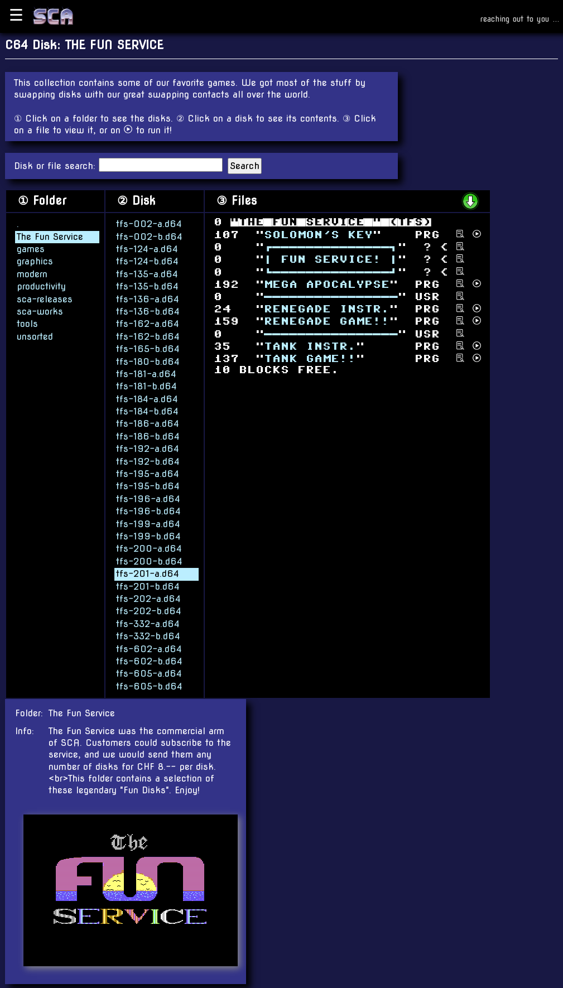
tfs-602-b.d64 (149, 661)
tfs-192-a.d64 (147, 448)
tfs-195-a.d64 (147, 473)
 (331, 296)
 (331, 247)
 (326, 283)
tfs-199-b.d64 (148, 536)
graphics (35, 261)
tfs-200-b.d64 (149, 561)
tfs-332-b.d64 (148, 635)
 (326, 321)
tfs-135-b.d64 (147, 286)
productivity (41, 286)
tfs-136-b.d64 (148, 311)
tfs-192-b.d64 (148, 461)
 (310, 358)
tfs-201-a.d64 (147, 573)
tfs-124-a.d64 (147, 248)
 (310, 346)
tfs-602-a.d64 (149, 648)
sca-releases (45, 298)
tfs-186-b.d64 (148, 436)
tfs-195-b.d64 (148, 485)
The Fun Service (50, 236)
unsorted (35, 336)
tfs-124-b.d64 (147, 261)
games (31, 248)
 (326, 309)
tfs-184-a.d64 (147, 398)
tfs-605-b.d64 (149, 686)
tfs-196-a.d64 (148, 498)
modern (32, 273)
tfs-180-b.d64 (148, 361)
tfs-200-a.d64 (149, 548)
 (318, 234)
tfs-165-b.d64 (148, 348)
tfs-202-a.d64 (148, 598)
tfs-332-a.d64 (148, 623)
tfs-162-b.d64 (148, 336)
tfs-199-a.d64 (148, 523)
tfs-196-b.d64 (148, 510)
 (331, 271)
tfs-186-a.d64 (147, 423)
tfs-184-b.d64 (147, 411)
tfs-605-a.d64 (149, 673)
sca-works (40, 311)
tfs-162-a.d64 (147, 323)
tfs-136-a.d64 (147, 298)
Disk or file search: (56, 166)
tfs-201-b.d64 (148, 586)
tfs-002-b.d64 (149, 236)
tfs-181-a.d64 (146, 373)
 (331, 259)
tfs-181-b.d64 (146, 385)
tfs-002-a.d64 (149, 223)
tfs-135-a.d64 (147, 273)
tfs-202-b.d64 (148, 610)
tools (27, 323)
